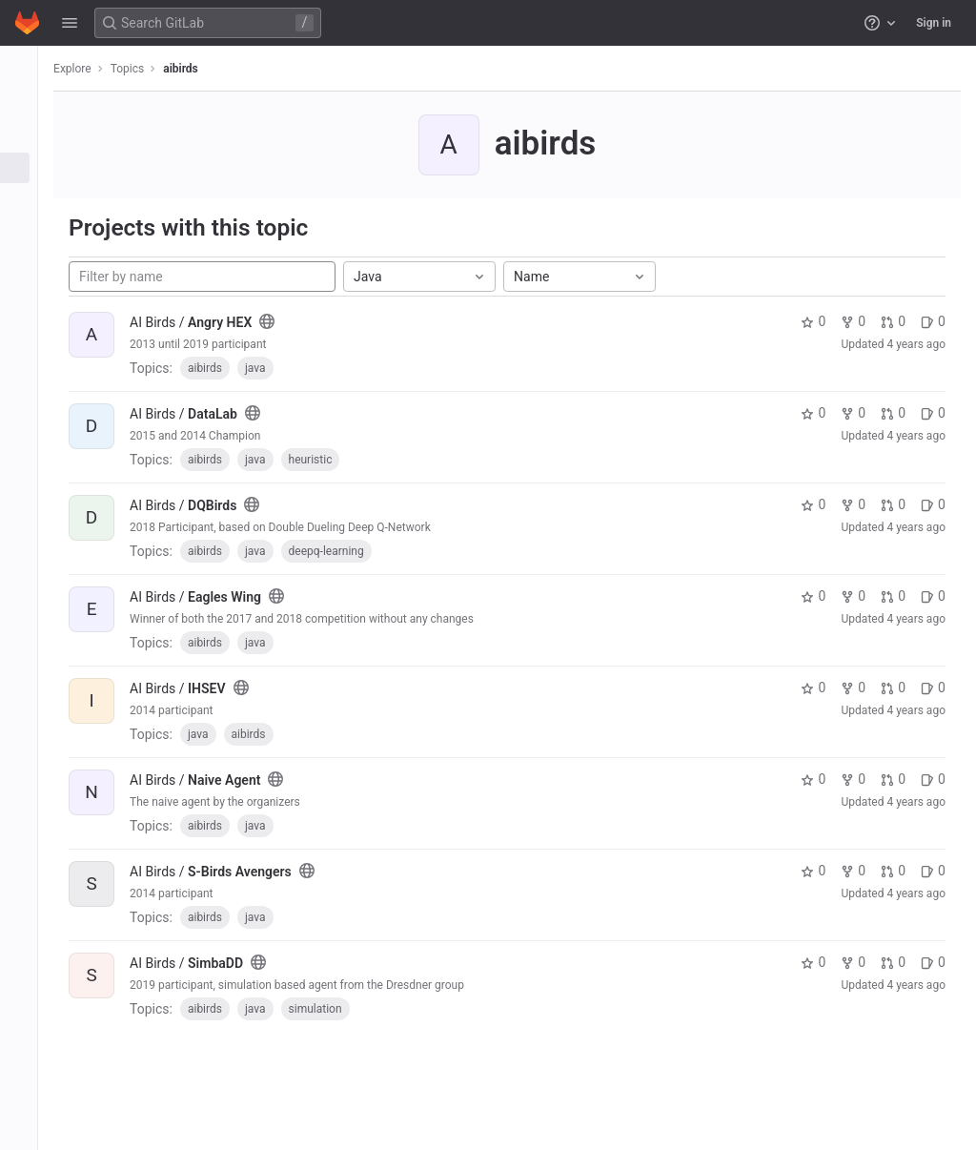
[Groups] (26, 136)
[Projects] (26, 105)
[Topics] (26, 168)
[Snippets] (26, 199)
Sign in (933, 23)
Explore (88, 68)
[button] (69, 23)
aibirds (196, 68)
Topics (143, 68)
